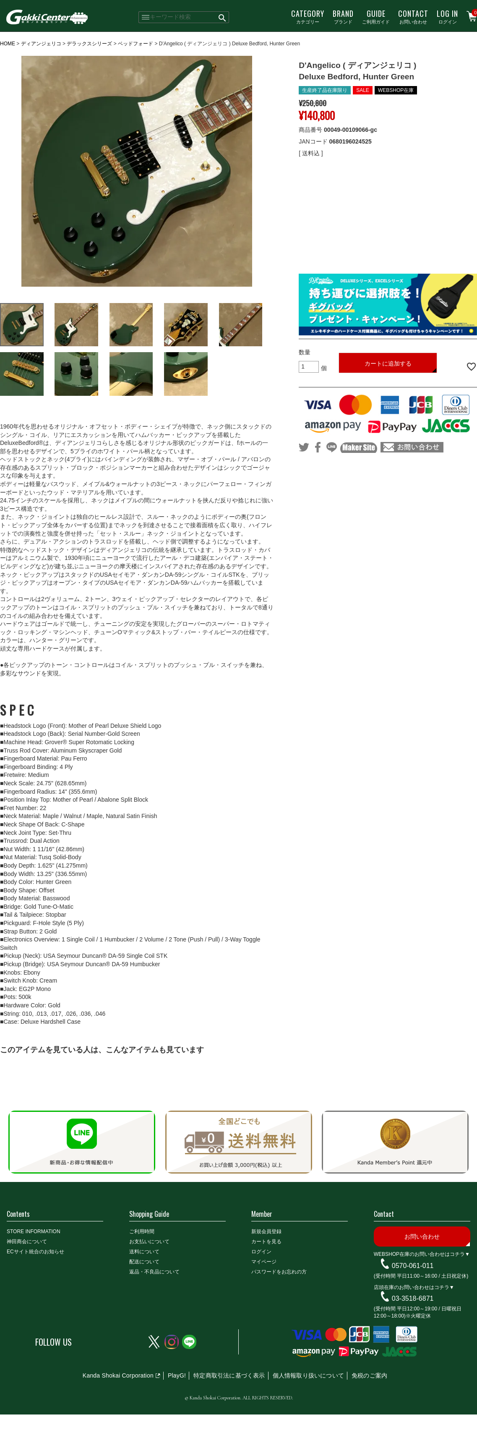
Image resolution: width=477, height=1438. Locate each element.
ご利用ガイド (376, 16)
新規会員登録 (266, 1231)
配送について (144, 1262)
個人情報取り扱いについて (308, 1375)
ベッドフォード (135, 44)
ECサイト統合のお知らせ (35, 1252)
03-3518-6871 (413, 1298)
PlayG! (177, 1375)
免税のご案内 (369, 1375)
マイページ (263, 1262)
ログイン (447, 16)
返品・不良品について (154, 1272)
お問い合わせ (413, 16)
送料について (144, 1252)
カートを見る (266, 1242)
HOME (7, 44)
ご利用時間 (141, 1231)
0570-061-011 (413, 1265)
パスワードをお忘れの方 (279, 1272)
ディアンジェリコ (41, 44)
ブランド (343, 16)
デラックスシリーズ (89, 44)
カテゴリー (307, 16)
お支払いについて (149, 1242)
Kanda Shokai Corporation (118, 1375)
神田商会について (27, 1242)
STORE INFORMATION (33, 1231)
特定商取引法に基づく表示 (229, 1375)
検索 (222, 17)
